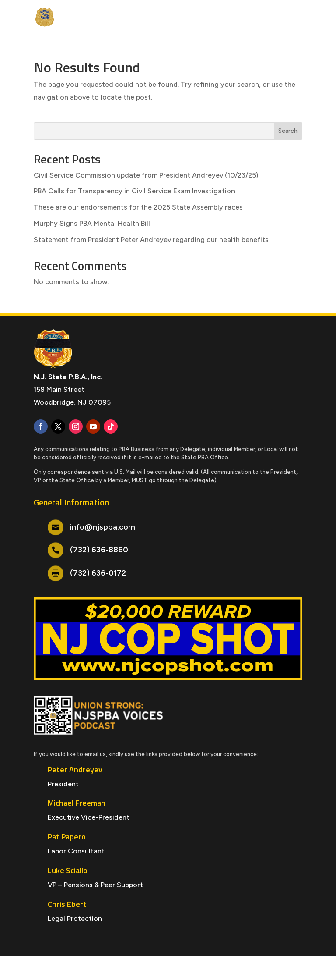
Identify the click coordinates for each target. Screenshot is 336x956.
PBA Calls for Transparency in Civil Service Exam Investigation (134, 191)
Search (288, 131)
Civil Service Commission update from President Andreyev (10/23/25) (146, 175)
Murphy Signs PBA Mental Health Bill (92, 223)
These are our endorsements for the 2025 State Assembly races (138, 207)
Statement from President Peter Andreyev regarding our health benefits (151, 239)
